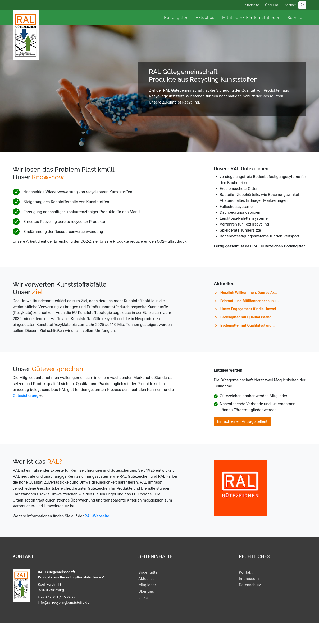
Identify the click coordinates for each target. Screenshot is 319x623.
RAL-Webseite (97, 516)
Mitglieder (147, 585)
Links (143, 597)
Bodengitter (148, 572)
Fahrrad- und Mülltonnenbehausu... (249, 301)
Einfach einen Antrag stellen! (242, 421)
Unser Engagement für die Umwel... (249, 309)
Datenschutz (250, 585)
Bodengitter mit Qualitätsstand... (247, 317)
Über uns (271, 5)
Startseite (252, 5)
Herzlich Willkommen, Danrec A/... (248, 293)
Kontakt (290, 5)
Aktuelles (146, 578)
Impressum (249, 578)
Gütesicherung (26, 395)
